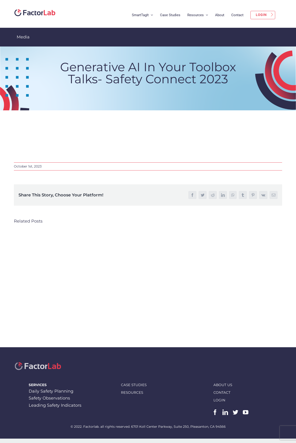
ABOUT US (222, 384)
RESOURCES (132, 392)
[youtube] (245, 412)
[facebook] (215, 412)
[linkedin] (225, 412)
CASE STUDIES (134, 384)
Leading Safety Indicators (55, 405)
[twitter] (235, 412)
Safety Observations (49, 398)
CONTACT (222, 392)
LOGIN (219, 400)
